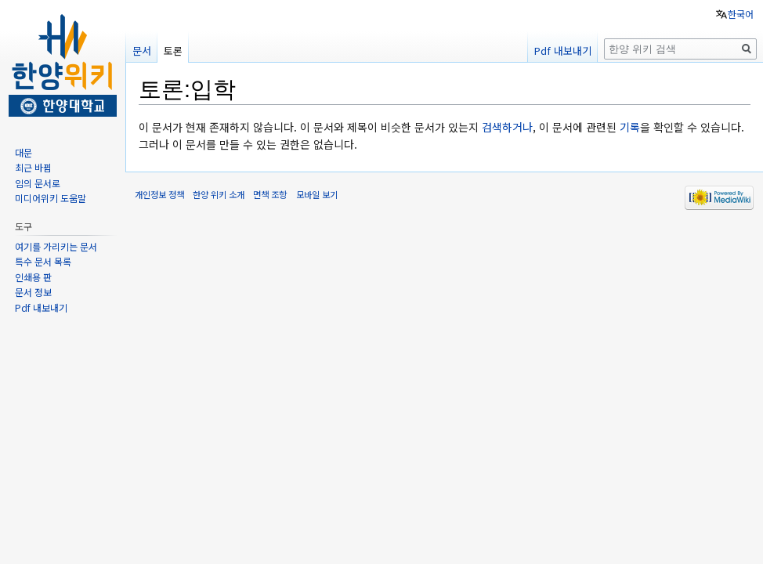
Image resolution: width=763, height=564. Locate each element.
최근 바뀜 (33, 167)
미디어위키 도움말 (50, 197)
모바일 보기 (317, 194)
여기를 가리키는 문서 (56, 246)
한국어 (741, 13)
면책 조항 (270, 194)
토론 (173, 50)
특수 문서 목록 (43, 261)
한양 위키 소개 (218, 194)
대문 (23, 152)
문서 (141, 50)
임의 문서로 (37, 183)
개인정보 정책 (159, 194)
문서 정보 (33, 291)
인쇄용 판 (33, 277)
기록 (630, 127)
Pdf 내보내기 (562, 50)
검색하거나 (507, 127)
